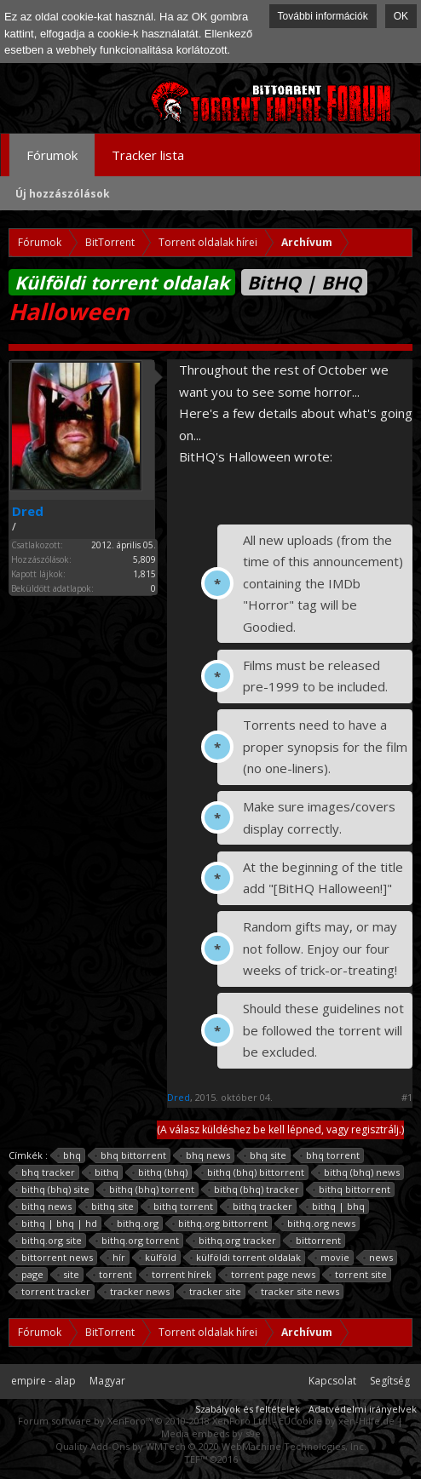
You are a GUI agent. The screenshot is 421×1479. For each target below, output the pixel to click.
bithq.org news (318, 1223)
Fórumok (52, 154)
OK (401, 16)
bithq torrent (180, 1206)
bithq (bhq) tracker (254, 1189)
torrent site (358, 1274)
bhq (69, 1155)
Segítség (390, 1380)
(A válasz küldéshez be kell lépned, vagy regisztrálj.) (280, 1129)
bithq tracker (260, 1206)
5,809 (144, 559)
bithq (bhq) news (359, 1172)
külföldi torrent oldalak (246, 1257)
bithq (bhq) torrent (149, 1189)
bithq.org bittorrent (220, 1223)
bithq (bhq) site (52, 1189)
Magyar (107, 1380)
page (29, 1274)
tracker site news (297, 1291)
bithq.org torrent (137, 1240)
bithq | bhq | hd (56, 1223)
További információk (323, 16)
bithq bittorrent (352, 1189)
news (378, 1257)
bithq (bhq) (160, 1172)
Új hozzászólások (62, 193)
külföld (158, 1257)
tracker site (212, 1291)
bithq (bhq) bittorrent (253, 1172)
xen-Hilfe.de (366, 1420)
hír (116, 1257)
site (68, 1274)
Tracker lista (148, 154)
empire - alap (43, 1380)
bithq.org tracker (234, 1240)
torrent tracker (53, 1291)
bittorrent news (54, 1257)
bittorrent (316, 1240)
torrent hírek (179, 1274)
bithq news (44, 1206)
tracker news (137, 1291)
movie (332, 1257)
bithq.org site (49, 1240)
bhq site (265, 1155)
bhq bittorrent (130, 1155)
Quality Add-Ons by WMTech (210, 1446)
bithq (103, 1172)
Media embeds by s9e (211, 1433)
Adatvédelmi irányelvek (363, 1408)
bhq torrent (330, 1155)
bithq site (110, 1206)
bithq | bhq (336, 1206)
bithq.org (135, 1223)
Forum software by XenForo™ (144, 1420)
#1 (406, 1098)
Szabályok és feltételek (247, 1408)
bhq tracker (45, 1172)
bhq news (205, 1155)
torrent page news (270, 1274)
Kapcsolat (332, 1380)
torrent (113, 1274)
